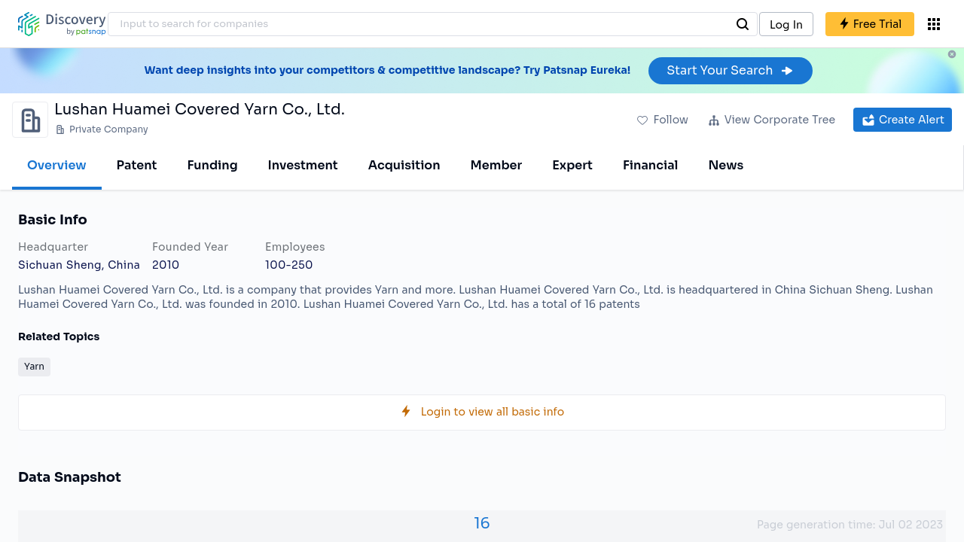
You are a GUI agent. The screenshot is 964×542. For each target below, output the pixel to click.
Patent (137, 165)
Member (497, 165)
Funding (212, 165)
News (725, 165)
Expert (572, 165)
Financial (650, 165)
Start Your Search (730, 70)
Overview (57, 165)
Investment (303, 165)
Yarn (34, 366)
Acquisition (404, 165)
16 (482, 523)
